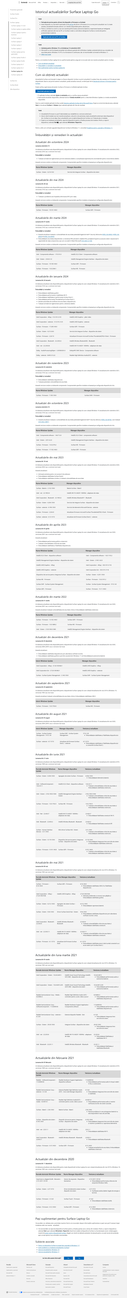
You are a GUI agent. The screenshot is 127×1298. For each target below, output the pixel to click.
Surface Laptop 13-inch (18, 26)
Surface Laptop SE (16, 75)
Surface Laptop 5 (16, 38)
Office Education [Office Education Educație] (49, 1278)
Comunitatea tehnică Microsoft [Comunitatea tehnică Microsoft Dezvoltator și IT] (90, 1275)
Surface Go (13, 81)
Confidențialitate (45, 1294)
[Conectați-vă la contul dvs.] (115, 2)
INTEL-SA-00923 (107, 234)
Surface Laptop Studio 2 (18, 57)
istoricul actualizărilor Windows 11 (48, 1252)
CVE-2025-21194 (86, 241)
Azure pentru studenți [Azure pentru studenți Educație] (50, 1287)
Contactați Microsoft (34, 1294)
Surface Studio (14, 14)
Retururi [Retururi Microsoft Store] (28, 1273)
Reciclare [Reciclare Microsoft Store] (28, 1278)
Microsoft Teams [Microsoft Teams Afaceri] (67, 1287)
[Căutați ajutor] (105, 2)
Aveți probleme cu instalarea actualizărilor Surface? (53, 1247)
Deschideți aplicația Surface (45, 91)
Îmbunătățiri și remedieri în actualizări (49, 65)
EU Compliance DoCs (89, 1294)
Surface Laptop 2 (16, 48)
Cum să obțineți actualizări (46, 63)
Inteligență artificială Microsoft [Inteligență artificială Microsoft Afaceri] (70, 1267)
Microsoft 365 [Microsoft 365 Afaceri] (66, 1278)
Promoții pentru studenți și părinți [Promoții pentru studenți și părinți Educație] (53, 1284)
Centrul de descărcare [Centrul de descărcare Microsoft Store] (31, 1270)
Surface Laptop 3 (16, 45)
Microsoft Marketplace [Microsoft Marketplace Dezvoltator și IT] (88, 1278)
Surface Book (14, 85)
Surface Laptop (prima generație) (18, 53)
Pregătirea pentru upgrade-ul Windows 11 (99, 128)
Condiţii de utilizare (55, 1294)
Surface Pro (13, 18)
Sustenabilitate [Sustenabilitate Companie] (106, 1281)
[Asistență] (24, 2)
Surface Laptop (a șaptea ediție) (20, 29)
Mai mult (62, 2)
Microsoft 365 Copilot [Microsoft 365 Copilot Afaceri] (68, 1284)
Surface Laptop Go (17, 71)
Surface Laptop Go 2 (17, 68)
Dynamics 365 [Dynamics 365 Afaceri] (66, 1275)
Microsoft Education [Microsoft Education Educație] (50, 1267)
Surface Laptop (14, 22)
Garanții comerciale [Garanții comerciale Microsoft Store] (30, 1281)
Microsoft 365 (32, 2)
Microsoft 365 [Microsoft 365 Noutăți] (9, 1273)
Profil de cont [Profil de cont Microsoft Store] (29, 1267)
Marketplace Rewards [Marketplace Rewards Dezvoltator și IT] (88, 1284)
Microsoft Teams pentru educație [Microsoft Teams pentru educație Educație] (53, 1273)
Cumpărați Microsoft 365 (74, 2)
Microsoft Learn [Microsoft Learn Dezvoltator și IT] (87, 1273)
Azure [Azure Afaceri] (65, 1273)
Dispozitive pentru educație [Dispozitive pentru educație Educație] (51, 1270)
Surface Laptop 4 (16, 41)
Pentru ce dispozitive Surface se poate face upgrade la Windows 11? (59, 1245)
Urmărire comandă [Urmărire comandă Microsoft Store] (30, 1275)
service (71, 24)
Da (68, 1258)
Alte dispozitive (14, 89)
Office (39, 2)
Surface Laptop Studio (18, 61)
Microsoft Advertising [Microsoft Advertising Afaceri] (68, 1281)
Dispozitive (53, 2)
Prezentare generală (16, 10)
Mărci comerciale (65, 1294)
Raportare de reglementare (103, 1294)
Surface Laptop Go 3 (17, 64)
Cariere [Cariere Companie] (104, 1267)
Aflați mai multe (46, 54)
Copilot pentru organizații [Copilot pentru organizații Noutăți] (11, 1267)
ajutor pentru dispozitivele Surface (55, 1233)
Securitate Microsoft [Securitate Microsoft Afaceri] (68, 1270)
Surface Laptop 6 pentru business (18, 34)
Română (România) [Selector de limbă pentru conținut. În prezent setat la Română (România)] (13, 1292)
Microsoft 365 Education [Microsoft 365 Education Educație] (51, 1275)
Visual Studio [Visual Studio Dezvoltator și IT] (86, 1287)
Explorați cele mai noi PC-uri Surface (54, 37)
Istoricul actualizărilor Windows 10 (48, 1250)
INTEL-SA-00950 (49, 236)
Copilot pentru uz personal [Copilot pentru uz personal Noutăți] (12, 1270)
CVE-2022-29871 (43, 422)
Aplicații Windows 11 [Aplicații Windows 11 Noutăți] (10, 1275)
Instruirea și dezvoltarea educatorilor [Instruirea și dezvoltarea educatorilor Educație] (53, 1281)
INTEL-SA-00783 (106, 420)
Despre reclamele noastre (77, 1294)
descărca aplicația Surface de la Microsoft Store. (78, 103)
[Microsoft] (12, 2)
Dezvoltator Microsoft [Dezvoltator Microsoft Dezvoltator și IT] (88, 1267)
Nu (79, 1258)
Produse (45, 2)
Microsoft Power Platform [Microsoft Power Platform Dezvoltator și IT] (89, 1281)
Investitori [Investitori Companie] (105, 1278)
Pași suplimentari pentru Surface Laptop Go (51, 68)
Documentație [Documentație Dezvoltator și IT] (87, 1270)
